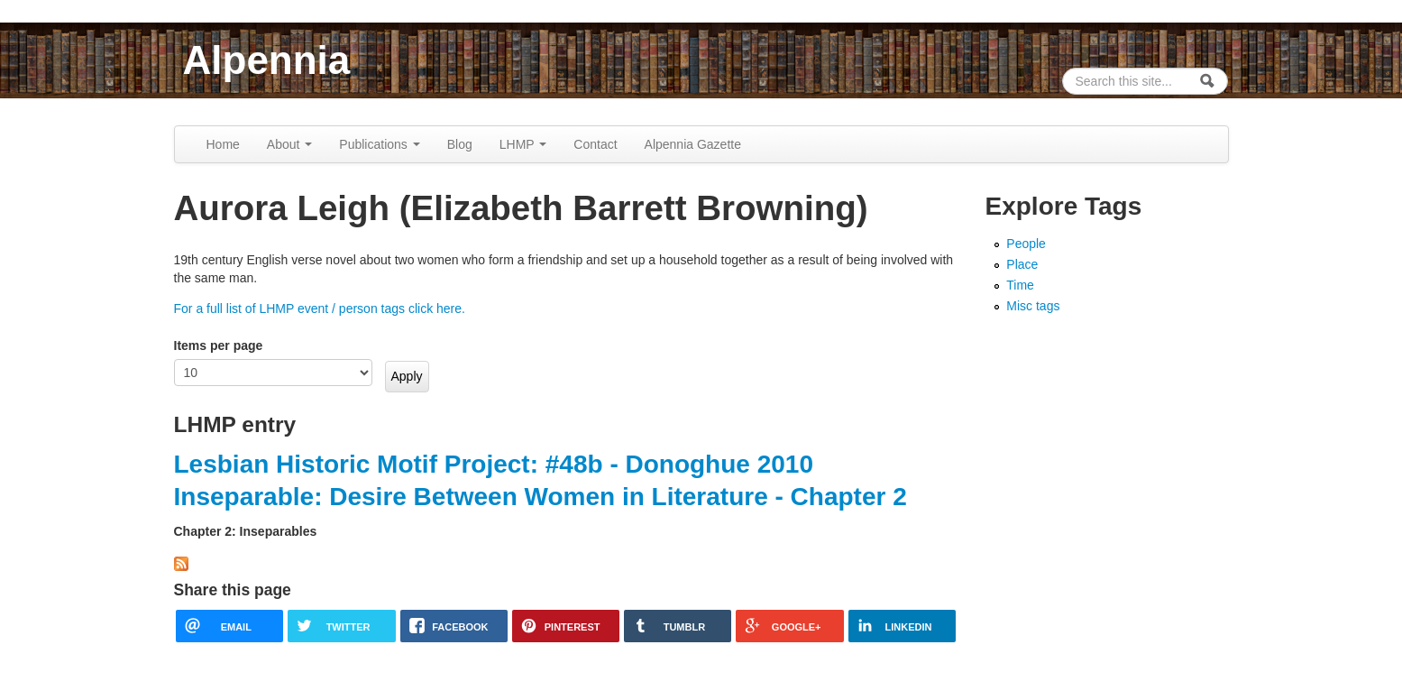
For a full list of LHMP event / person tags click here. (319, 308)
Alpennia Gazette (693, 144)
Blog (459, 144)
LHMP (523, 144)
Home (223, 144)
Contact (595, 144)
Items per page (218, 345)
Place (1022, 264)
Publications (379, 144)
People (1026, 243)
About (289, 144)
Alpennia (267, 60)
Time (1020, 285)
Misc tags (1032, 306)
